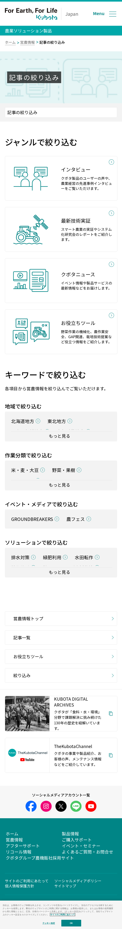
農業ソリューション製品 (28, 30)
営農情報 (27, 42)
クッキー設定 (48, 923)
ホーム (10, 42)
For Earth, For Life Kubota (31, 14)
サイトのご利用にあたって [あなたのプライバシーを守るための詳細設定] (62, 914)
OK (71, 923)
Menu (99, 13)
